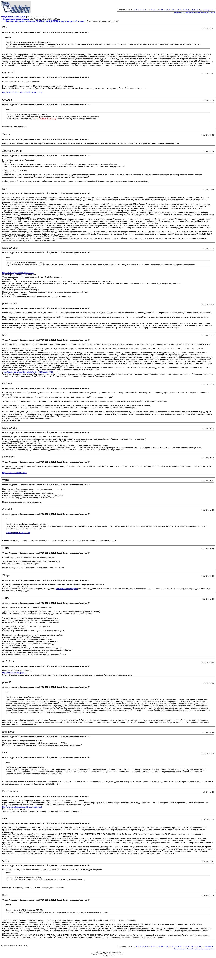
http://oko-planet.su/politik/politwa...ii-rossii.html (22, 807)
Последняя (208, 10)
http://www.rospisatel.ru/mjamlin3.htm (18, 273)
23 (189, 10)
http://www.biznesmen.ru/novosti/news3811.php (22, 92)
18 (175, 10)
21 (183, 10)
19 (178, 10)
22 (186, 10)
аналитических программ (67, 589)
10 (154, 10)
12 (159, 10)
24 (192, 10)
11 (156, 10)
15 (167, 10)
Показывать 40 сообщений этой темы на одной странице (194, 12)
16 (170, 10)
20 (181, 10)
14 (164, 10)
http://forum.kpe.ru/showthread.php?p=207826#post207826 (28, 372)
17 (173, 10)
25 (194, 10)
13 (162, 10)
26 (197, 10)
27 (200, 10)
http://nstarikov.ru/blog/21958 (14, 473)
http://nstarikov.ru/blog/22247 (14, 673)
